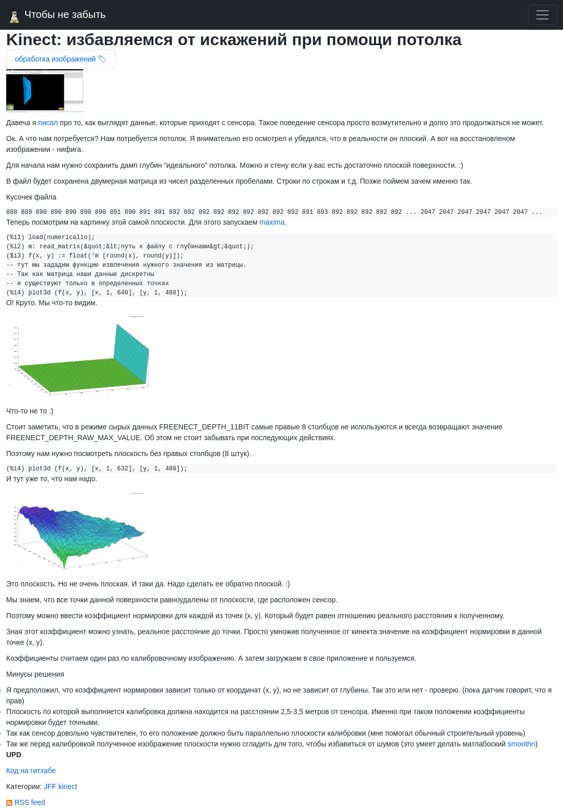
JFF (51, 786)
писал (48, 123)
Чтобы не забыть (56, 15)
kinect (67, 786)
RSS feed (25, 802)
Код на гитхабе (31, 770)
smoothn (521, 744)
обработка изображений (56, 59)
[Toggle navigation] (542, 15)
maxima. (273, 222)
